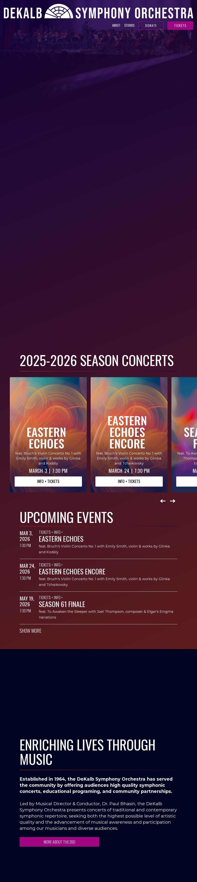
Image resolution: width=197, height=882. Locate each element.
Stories (129, 25)
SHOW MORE (30, 630)
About (116, 25)
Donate (151, 25)
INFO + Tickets (48, 481)
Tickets (180, 25)
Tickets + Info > (51, 532)
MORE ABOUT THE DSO (59, 842)
